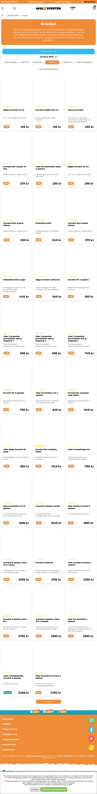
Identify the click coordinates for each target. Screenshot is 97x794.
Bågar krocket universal (48, 280)
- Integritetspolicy (10, 739)
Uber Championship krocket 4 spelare (13, 677)
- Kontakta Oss (9, 734)
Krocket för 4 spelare (78, 280)
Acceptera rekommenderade (54, 789)
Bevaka (8, 692)
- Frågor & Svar (9, 729)
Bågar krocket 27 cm (13, 110)
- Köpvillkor (7, 719)
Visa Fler (48, 702)
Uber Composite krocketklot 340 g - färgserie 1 (77, 338)
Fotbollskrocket (43, 223)
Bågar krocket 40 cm (78, 167)
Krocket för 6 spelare (13, 393)
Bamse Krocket (75, 110)
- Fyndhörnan (8, 749)
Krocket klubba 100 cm (46, 110)
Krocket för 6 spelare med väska (78, 394)
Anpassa (35, 789)
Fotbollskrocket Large (14, 280)
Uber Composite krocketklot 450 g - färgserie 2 (45, 338)
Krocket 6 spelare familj (48, 506)
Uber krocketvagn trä (79, 449)
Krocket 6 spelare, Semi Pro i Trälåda (47, 620)
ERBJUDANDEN (89, 2)
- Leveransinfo (8, 744)
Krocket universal (44, 563)
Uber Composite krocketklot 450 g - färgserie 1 (13, 338)
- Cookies (6, 724)
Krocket (25, 16)
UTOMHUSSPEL (13, 16)
